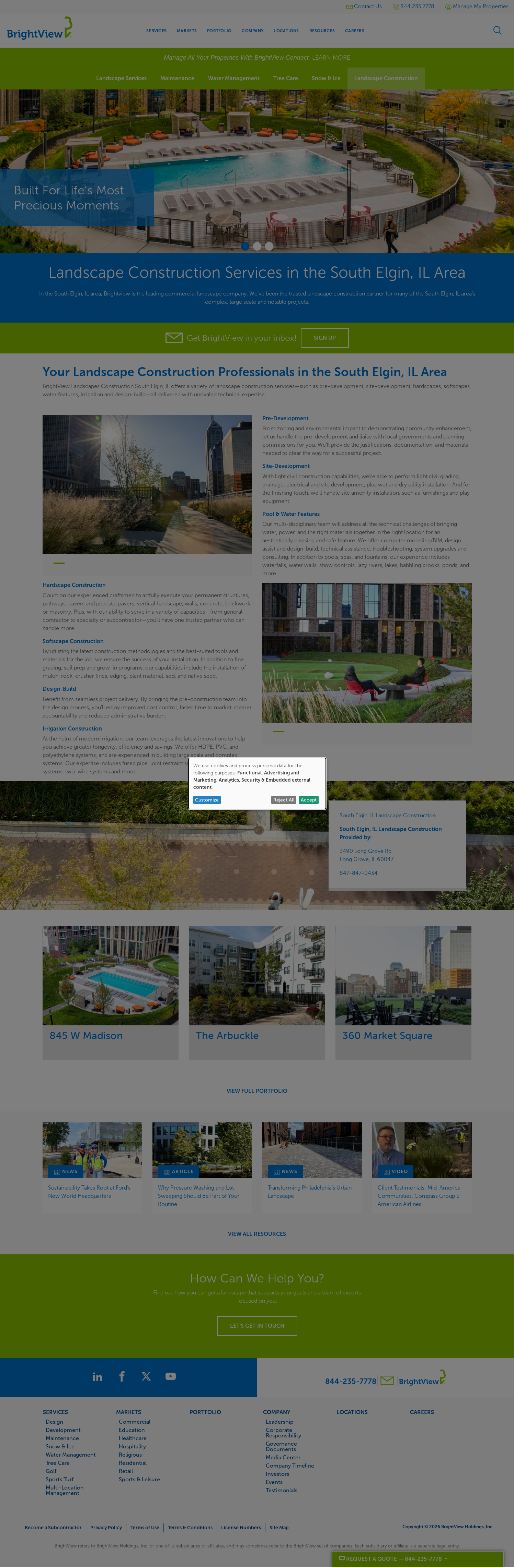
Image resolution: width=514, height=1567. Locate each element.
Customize (207, 800)
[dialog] (257, 783)
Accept (309, 800)
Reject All (284, 800)
